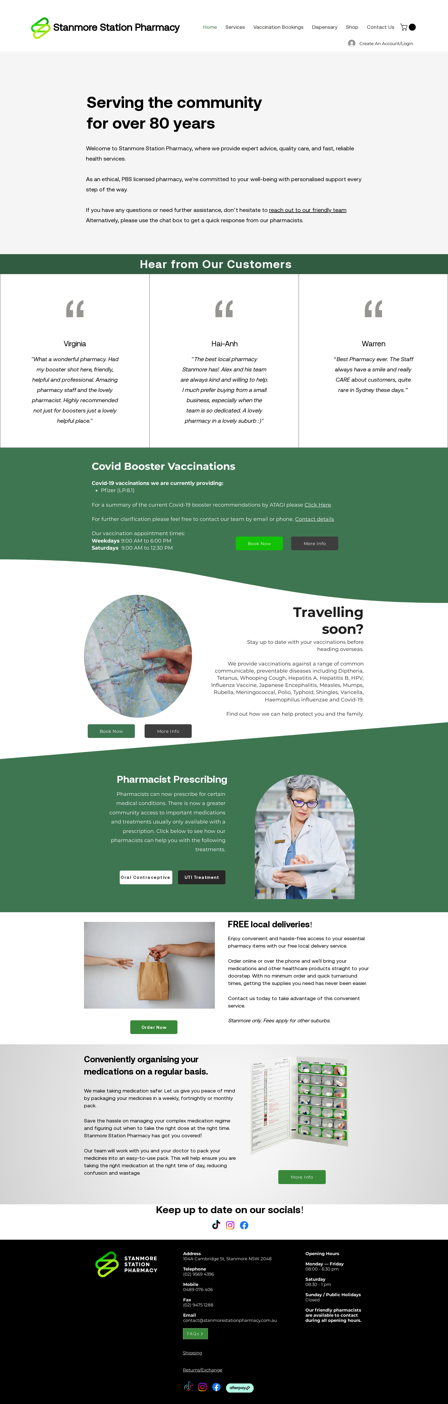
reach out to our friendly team (308, 210)
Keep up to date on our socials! (230, 1209)
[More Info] (314, 543)
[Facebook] (244, 1225)
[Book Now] (259, 543)
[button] (408, 27)
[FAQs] (195, 1333)
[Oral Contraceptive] (146, 877)
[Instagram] (230, 1225)
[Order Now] (153, 1027)
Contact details (314, 519)
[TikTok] (216, 1225)
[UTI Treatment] (201, 877)
